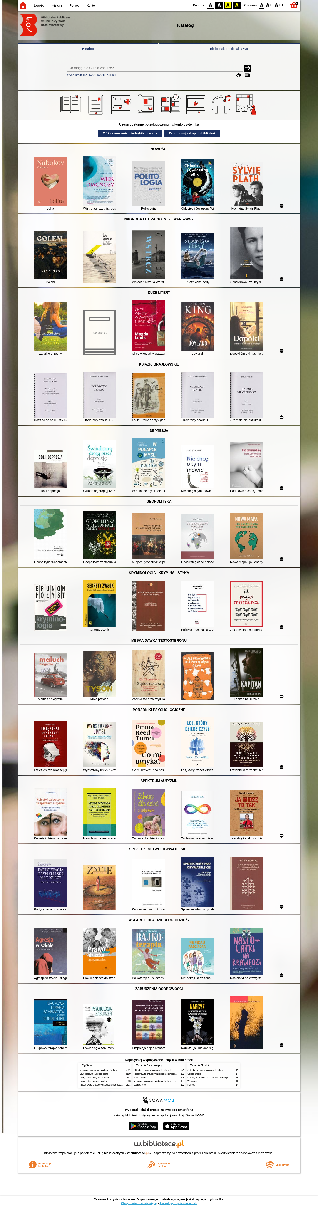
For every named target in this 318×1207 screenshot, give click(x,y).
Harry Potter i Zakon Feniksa (93, 1081)
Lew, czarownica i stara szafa (94, 1074)
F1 (269, 5)
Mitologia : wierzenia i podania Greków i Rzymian (103, 1070)
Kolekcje (112, 74)
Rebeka (191, 1085)
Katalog (88, 48)
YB (228, 5)
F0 (261, 5)
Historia (57, 5)
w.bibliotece (138, 1153)
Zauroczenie (140, 1085)
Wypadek (192, 1081)
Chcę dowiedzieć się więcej (139, 1203)
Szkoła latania (140, 1077)
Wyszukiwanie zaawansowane (86, 74)
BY (236, 5)
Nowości (39, 5)
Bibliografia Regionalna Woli (229, 48)
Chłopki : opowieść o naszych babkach (152, 1070)
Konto (91, 5)
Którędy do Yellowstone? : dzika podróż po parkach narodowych (218, 1077)
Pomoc (74, 5)
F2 (279, 5)
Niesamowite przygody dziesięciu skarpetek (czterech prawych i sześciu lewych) (118, 1085)
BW (219, 5)
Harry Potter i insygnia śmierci (94, 1077)
